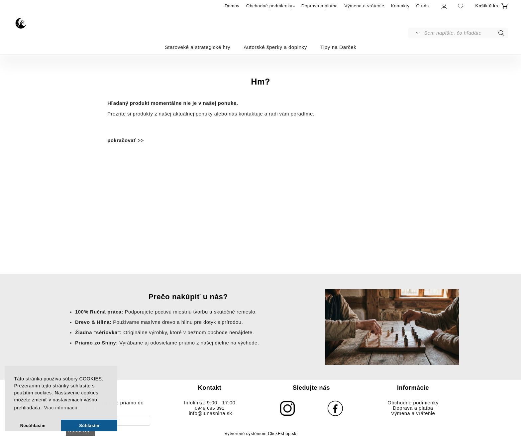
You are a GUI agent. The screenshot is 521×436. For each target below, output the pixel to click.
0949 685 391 (209, 408)
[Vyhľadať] (415, 33)
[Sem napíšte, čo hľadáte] (465, 33)
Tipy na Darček (338, 47)
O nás (422, 5)
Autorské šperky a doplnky (275, 47)
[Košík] (491, 6)
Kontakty (400, 5)
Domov (232, 5)
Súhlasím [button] (89, 425)
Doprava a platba (319, 5)
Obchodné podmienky (269, 5)
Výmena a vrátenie (364, 5)
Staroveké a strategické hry (198, 47)
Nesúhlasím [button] (33, 425)
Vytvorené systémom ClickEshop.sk (260, 433)
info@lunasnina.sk (210, 413)
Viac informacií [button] (60, 407)
